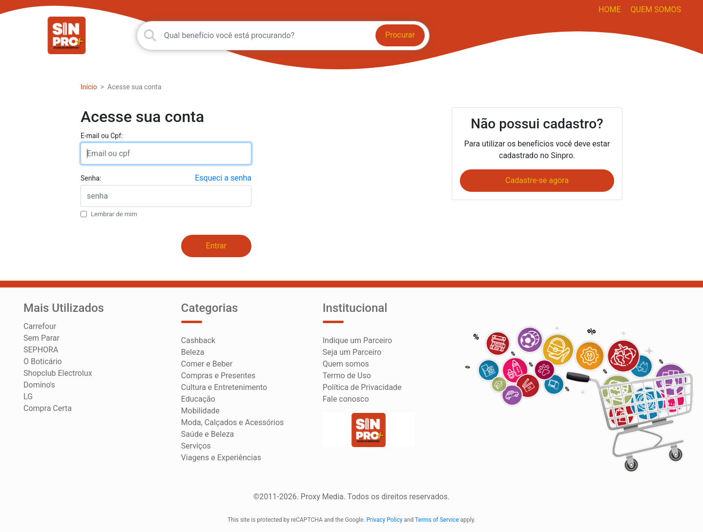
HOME (609, 9)
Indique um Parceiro (357, 340)
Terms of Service (437, 519)
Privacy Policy (385, 519)
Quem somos (656, 9)
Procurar (400, 35)
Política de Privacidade (362, 387)
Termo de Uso (347, 375)
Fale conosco (346, 399)
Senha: (91, 178)
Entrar (216, 245)
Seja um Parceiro (352, 352)
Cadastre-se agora (537, 180)
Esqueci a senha (223, 178)
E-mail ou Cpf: (102, 136)
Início (89, 87)
